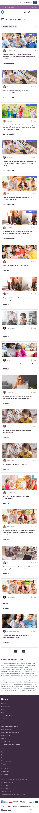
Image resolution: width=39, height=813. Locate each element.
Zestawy (3, 709)
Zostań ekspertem (6, 741)
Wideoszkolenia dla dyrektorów (9, 726)
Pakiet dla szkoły (5, 735)
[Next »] (23, 651)
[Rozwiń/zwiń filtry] (36, 26)
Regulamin (4, 764)
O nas (2, 755)
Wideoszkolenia (5, 706)
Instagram (5, 771)
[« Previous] (15, 651)
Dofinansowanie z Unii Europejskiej (10, 744)
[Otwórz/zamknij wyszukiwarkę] (25, 12)
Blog (2, 752)
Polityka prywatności (6, 761)
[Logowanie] (32, 12)
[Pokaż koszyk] (28, 12)
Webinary (3, 703)
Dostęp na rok (5, 719)
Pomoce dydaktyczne (7, 716)
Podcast (4, 774)
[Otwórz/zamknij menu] (36, 12)
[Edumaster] (2, 12)
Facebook (4, 768)
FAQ (2, 758)
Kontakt (3, 749)
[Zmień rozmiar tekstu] (20, 2)
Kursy (2, 712)
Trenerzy (3, 738)
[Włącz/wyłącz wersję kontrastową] (16, 2)
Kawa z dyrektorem (6, 729)
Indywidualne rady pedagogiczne (10, 732)
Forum (3, 722)
